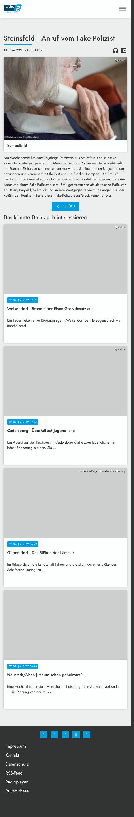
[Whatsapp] (65, 734)
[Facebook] (43, 734)
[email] (86, 734)
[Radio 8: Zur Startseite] (34, 8)
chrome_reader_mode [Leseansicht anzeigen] (123, 50)
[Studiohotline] (76, 734)
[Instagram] (54, 734)
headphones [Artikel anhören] (115, 50)
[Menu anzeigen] (122, 8)
